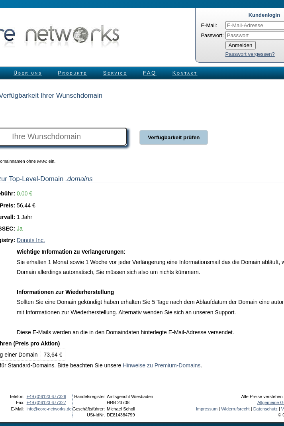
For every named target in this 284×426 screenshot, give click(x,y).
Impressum (206, 408)
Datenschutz (265, 408)
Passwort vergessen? (250, 54)
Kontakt (185, 73)
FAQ (150, 73)
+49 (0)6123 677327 (46, 402)
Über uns (28, 73)
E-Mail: (209, 25)
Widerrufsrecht (235, 408)
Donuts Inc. (31, 240)
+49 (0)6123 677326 (46, 396)
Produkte (72, 73)
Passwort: (212, 35)
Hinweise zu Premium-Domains (161, 365)
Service (115, 73)
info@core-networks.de (49, 408)
